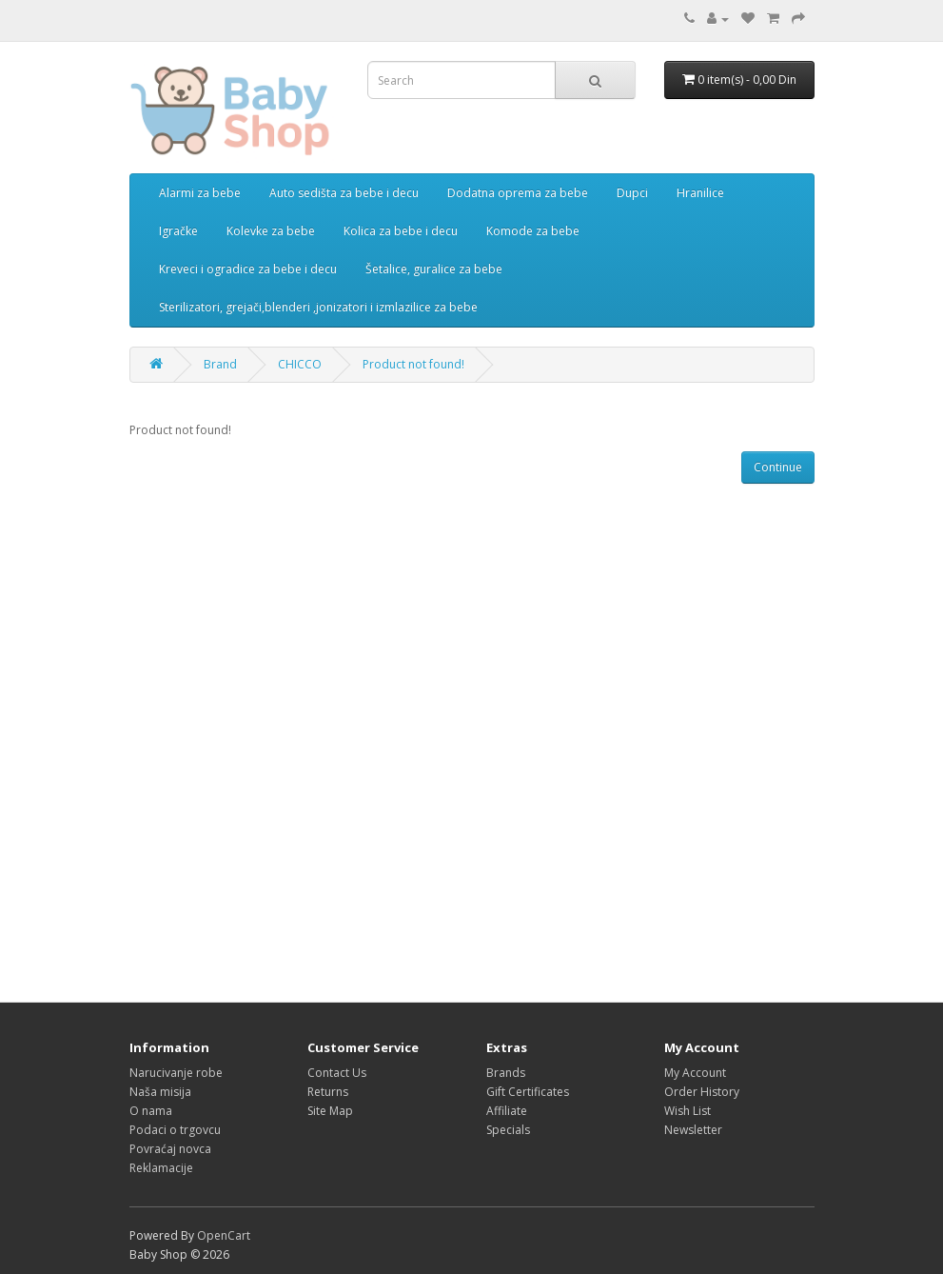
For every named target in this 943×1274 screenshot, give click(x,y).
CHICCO (300, 364)
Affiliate (506, 1111)
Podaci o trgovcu (175, 1130)
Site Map (330, 1111)
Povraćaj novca (170, 1149)
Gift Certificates (527, 1092)
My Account (695, 1073)
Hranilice (700, 193)
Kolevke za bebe (270, 231)
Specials (508, 1130)
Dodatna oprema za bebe (517, 193)
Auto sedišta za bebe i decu (344, 193)
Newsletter (693, 1130)
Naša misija (160, 1092)
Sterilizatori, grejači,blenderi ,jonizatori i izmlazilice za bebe (318, 307)
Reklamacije (161, 1168)
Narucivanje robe (176, 1073)
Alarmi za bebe (200, 193)
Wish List (687, 1111)
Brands (505, 1073)
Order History (701, 1092)
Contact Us (336, 1073)
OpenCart (223, 1235)
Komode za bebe (533, 231)
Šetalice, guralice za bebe (433, 269)
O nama (150, 1111)
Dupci (632, 193)
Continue (778, 467)
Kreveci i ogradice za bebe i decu (248, 269)
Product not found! (413, 364)
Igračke (178, 231)
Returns (327, 1092)
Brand (220, 364)
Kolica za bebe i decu (401, 231)
